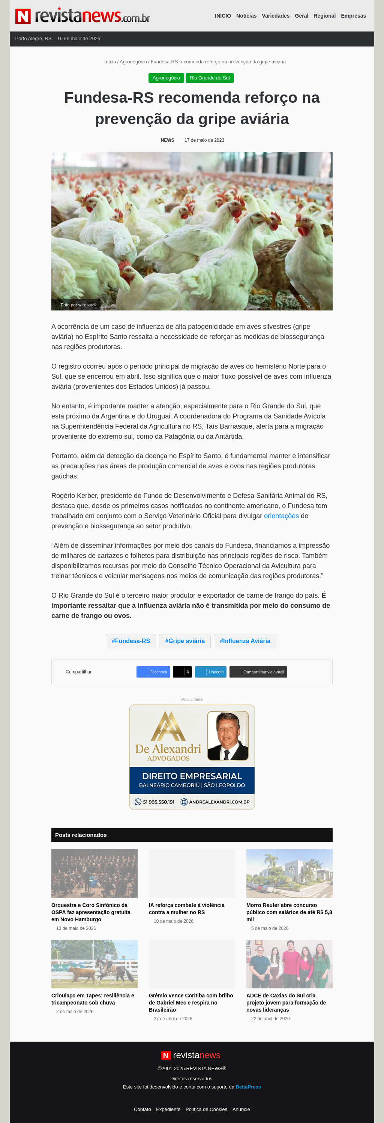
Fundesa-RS (132, 641)
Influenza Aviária (246, 641)
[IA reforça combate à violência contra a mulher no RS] (192, 873)
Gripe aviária (186, 641)
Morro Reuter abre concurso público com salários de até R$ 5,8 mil (289, 912)
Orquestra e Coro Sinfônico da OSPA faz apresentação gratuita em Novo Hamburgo (90, 912)
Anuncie (241, 1109)
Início (107, 61)
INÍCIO (223, 16)
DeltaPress (248, 1087)
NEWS (167, 140)
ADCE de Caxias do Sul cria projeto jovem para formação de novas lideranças (286, 1003)
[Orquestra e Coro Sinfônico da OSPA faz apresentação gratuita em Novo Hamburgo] (94, 873)
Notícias (246, 16)
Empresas (353, 16)
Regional (325, 16)
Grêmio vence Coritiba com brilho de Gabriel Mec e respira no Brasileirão (191, 1003)
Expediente (168, 1109)
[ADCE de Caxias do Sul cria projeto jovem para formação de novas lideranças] (289, 964)
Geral (302, 16)
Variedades (276, 16)
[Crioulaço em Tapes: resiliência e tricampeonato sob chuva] (94, 964)
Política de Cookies (206, 1109)
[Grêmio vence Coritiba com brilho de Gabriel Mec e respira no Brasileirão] (192, 964)
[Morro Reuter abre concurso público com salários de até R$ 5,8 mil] (289, 873)
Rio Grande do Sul (210, 78)
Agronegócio (133, 61)
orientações (281, 516)
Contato (142, 1109)
